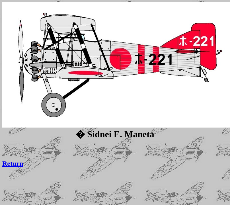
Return (12, 163)
